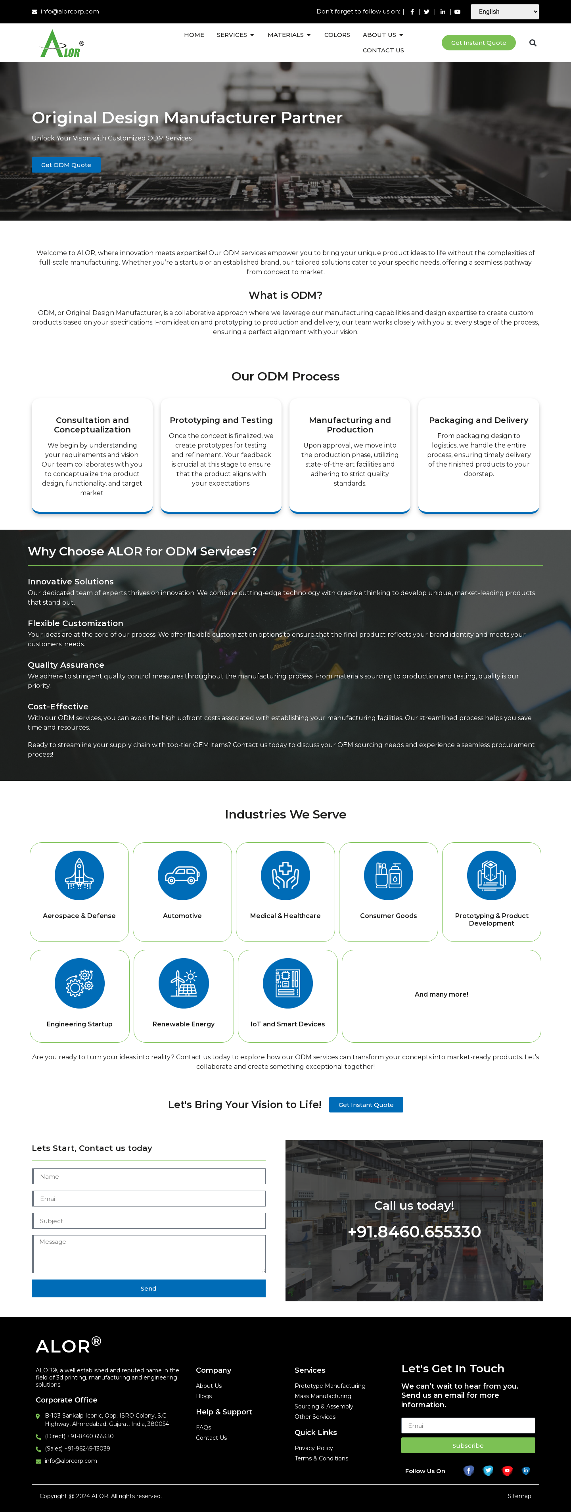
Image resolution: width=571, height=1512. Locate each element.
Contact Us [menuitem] (383, 50)
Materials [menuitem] (286, 34)
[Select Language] (505, 11)
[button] (252, 35)
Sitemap (519, 1496)
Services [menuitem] (232, 34)
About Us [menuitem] (379, 34)
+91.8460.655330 (414, 1231)
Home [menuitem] (194, 34)
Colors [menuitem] (337, 34)
